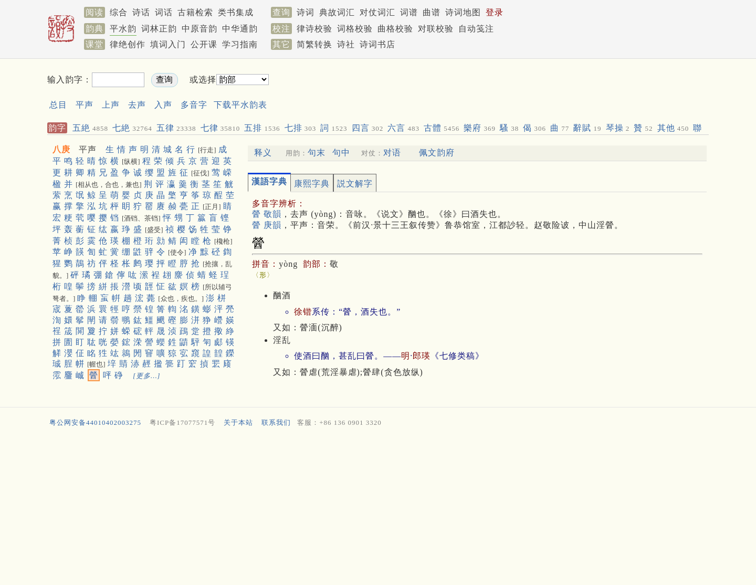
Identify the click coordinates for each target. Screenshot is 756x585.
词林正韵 (159, 28)
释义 (263, 152)
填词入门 (168, 44)
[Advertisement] (475, 88)
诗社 (346, 44)
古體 (441, 127)
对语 (392, 152)
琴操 (618, 127)
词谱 (409, 12)
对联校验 (436, 28)
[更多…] (147, 376)
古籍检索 (195, 12)
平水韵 (123, 28)
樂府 (480, 127)
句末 (317, 152)
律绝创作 (127, 44)
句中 (341, 152)
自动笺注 (476, 28)
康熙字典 (312, 183)
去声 (137, 104)
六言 (403, 127)
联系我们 (276, 422)
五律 (176, 127)
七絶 (132, 127)
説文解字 (355, 183)
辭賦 (587, 127)
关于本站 (238, 422)
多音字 (194, 104)
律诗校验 (314, 28)
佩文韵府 (437, 152)
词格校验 (355, 28)
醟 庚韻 (266, 225)
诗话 (141, 12)
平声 (84, 104)
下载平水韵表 (240, 104)
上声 (111, 104)
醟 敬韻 (266, 214)
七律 (220, 127)
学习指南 (240, 44)
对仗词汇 (377, 12)
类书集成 (236, 12)
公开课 (204, 44)
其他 (673, 127)
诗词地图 (463, 12)
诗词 (305, 12)
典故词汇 (337, 12)
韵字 (57, 127)
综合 (119, 12)
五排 (262, 127)
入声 (163, 104)
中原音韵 (199, 28)
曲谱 (431, 12)
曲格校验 (395, 28)
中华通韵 (240, 28)
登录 (494, 12)
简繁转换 (314, 44)
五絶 (90, 127)
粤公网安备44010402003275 (95, 422)
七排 (301, 127)
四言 (368, 127)
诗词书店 (377, 44)
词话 (164, 12)
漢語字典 (269, 181)
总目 (58, 104)
